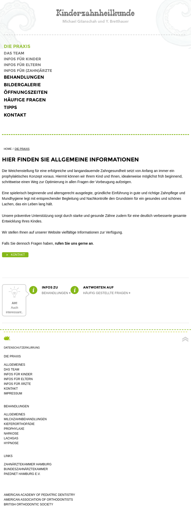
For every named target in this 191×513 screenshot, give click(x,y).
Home (8, 148)
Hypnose (11, 443)
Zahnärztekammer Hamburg (27, 464)
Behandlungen (24, 77)
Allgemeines (14, 364)
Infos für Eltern (22, 64)
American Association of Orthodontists (38, 499)
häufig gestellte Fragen (105, 293)
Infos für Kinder (22, 58)
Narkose (11, 433)
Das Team (14, 53)
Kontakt (15, 115)
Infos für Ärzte (17, 384)
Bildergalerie (22, 85)
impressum (13, 393)
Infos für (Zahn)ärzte (28, 70)
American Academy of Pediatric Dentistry (39, 495)
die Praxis (17, 46)
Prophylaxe (14, 429)
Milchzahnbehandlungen (25, 419)
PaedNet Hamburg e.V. (22, 474)
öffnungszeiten (26, 92)
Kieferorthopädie (19, 424)
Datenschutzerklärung (22, 347)
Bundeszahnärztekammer (26, 469)
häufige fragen (25, 100)
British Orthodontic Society (28, 504)
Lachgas (11, 438)
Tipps (10, 107)
